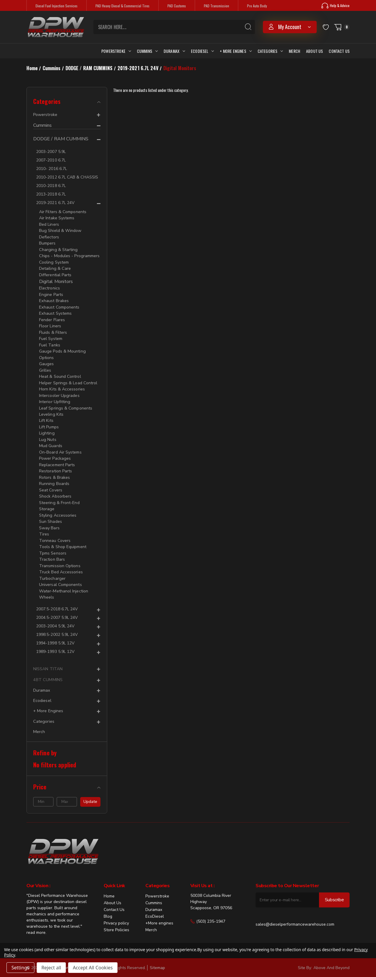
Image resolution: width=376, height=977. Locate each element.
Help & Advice (335, 6)
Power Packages (54, 453)
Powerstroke (116, 51)
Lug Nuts (47, 434)
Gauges (46, 360)
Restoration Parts (55, 465)
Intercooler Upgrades (59, 391)
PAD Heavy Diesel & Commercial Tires (122, 5)
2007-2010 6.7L (51, 160)
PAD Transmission (216, 5)
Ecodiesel (202, 51)
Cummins (147, 51)
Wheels (46, 589)
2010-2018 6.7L (51, 185)
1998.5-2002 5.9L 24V (57, 626)
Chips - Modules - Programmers (69, 255)
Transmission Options (59, 558)
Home (109, 886)
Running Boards (54, 478)
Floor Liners (50, 323)
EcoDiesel (154, 906)
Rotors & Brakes (54, 471)
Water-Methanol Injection (63, 582)
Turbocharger (52, 570)
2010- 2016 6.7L (51, 168)
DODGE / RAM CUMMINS (61, 139)
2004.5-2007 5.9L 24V (57, 609)
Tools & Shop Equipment (62, 539)
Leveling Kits (51, 410)
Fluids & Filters (53, 330)
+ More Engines (235, 51)
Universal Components (60, 576)
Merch (294, 51)
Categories (270, 51)
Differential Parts (55, 273)
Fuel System (50, 336)
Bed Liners (49, 224)
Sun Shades (50, 515)
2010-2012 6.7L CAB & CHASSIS (67, 177)
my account (290, 27)
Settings (20, 967)
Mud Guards (50, 441)
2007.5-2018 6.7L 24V (57, 600)
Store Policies (116, 920)
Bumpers (47, 242)
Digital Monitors (56, 280)
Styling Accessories (57, 508)
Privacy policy (116, 913)
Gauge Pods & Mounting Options (62, 351)
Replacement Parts (57, 459)
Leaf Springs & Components (65, 404)
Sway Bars (49, 521)
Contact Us (339, 51)
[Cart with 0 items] (341, 27)
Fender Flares (52, 317)
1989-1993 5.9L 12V (55, 643)
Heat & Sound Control (60, 373)
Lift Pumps (49, 422)
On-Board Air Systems (60, 447)
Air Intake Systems (56, 218)
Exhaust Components (59, 305)
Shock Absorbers (55, 490)
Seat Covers (50, 484)
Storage (46, 502)
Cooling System (53, 261)
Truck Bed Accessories (61, 564)
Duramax (174, 51)
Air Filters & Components (62, 212)
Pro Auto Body (257, 5)
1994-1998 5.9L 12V (55, 634)
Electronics (49, 286)
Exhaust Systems (55, 311)
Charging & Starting (58, 249)
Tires (44, 527)
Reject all (51, 967)
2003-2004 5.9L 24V (55, 617)
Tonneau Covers (54, 533)
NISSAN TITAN (47, 660)
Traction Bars (52, 552)
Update (90, 792)
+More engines (159, 913)
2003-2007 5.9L (51, 151)
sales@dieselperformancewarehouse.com (295, 914)
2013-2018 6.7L (51, 194)
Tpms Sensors (52, 545)
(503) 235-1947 (207, 911)
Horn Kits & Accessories (62, 385)
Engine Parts (51, 293)
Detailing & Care (54, 267)
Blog (108, 906)
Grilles (45, 367)
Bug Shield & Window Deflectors (60, 233)
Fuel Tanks (49, 342)
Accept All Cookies (93, 967)
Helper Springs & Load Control (68, 379)
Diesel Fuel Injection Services (57, 5)
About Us (314, 51)
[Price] (66, 777)
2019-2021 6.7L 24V (55, 202)
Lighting (46, 428)
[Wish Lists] (326, 26)
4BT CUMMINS (47, 671)
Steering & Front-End (59, 496)
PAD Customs (176, 5)
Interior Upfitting (54, 397)
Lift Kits (46, 416)
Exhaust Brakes (53, 299)
